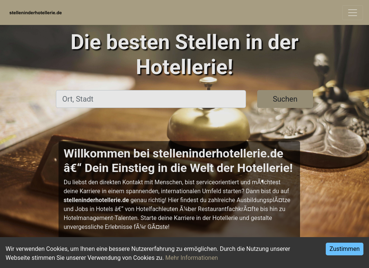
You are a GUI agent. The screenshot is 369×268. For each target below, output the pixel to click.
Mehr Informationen (191, 257)
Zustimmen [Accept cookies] (344, 248)
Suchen (285, 99)
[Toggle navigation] (352, 12)
